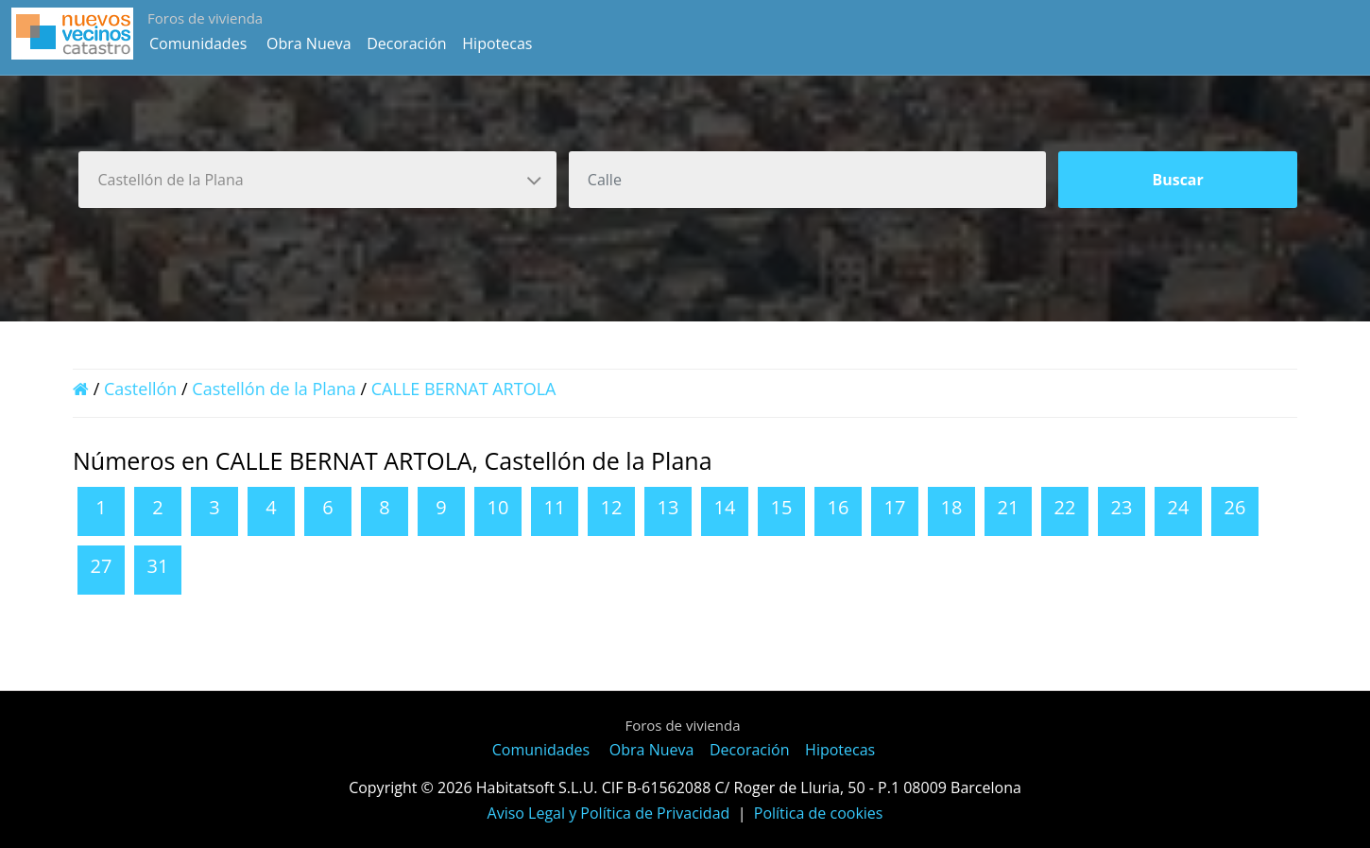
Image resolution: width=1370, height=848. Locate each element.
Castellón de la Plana (274, 388)
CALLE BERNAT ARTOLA (464, 388)
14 (725, 507)
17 (895, 507)
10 (498, 507)
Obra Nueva (308, 43)
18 (952, 507)
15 (782, 507)
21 (1008, 507)
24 (1179, 507)
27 (101, 566)
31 (158, 566)
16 (838, 507)
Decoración (406, 43)
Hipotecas (497, 43)
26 (1235, 507)
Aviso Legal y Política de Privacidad (609, 813)
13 (668, 507)
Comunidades (198, 43)
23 (1122, 507)
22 (1065, 507)
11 (555, 507)
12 (612, 507)
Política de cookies (818, 813)
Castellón (140, 388)
